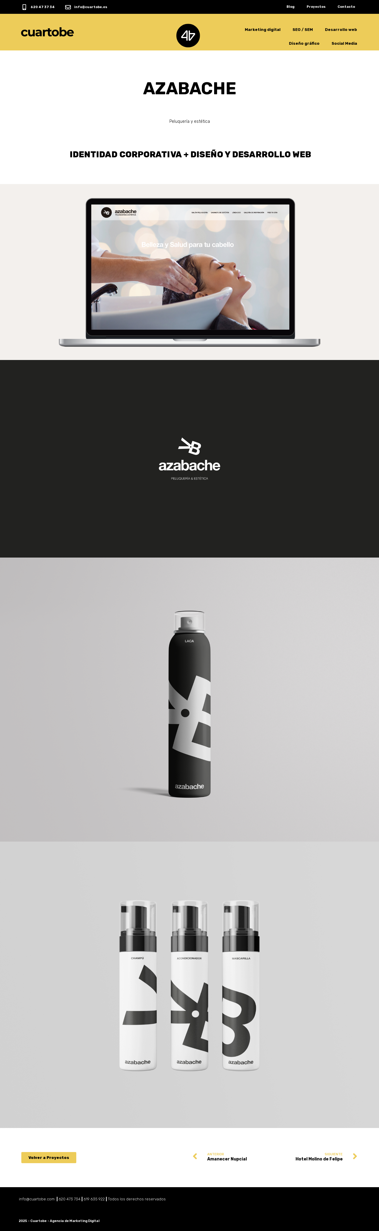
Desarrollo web (341, 29)
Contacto (346, 7)
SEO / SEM (303, 29)
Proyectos (316, 7)
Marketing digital (262, 29)
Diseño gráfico (304, 43)
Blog (291, 7)
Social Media (344, 43)
